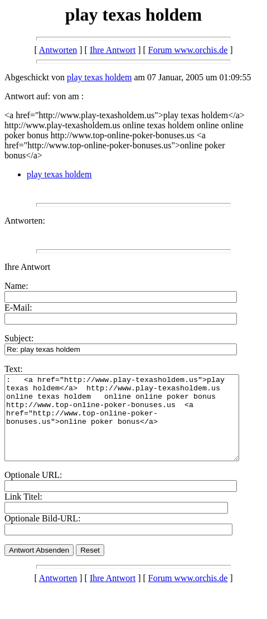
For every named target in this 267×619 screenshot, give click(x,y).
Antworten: (24, 220)
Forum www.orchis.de (188, 50)
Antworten (58, 50)
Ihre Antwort (112, 50)
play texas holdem (99, 77)
